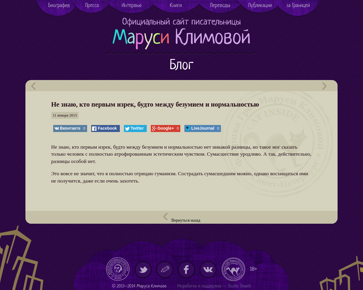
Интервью (131, 5)
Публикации (260, 5)
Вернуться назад (181, 218)
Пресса (92, 5)
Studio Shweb (239, 286)
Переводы (220, 5)
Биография (59, 5)
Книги (176, 5)
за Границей (298, 5)
